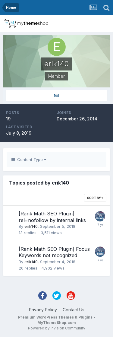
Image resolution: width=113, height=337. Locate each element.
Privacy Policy (43, 309)
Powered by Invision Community (56, 328)
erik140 (31, 226)
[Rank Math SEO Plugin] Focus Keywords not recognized (54, 252)
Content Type (28, 159)
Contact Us (73, 309)
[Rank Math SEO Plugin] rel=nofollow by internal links (52, 217)
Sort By (95, 198)
